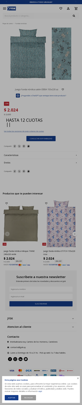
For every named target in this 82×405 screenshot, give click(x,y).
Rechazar (28, 398)
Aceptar (11, 398)
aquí (40, 391)
